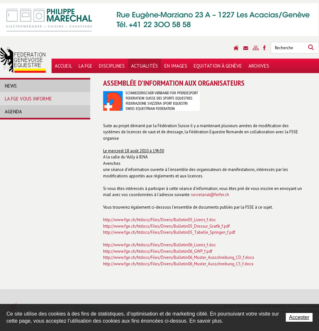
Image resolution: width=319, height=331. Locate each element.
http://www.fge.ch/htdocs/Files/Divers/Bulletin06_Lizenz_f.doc (159, 245)
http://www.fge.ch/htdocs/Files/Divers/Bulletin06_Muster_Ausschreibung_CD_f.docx (178, 257)
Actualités (144, 66)
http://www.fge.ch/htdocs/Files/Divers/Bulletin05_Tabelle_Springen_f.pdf (169, 232)
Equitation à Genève (218, 66)
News (11, 86)
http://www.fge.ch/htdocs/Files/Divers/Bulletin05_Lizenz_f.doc (159, 219)
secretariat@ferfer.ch (210, 194)
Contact (245, 48)
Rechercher (311, 47)
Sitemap (256, 48)
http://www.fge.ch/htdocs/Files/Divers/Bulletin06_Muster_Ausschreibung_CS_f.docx (178, 264)
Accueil (63, 66)
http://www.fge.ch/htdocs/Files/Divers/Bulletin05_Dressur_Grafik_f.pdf (166, 226)
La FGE (85, 66)
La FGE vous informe (28, 99)
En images (175, 66)
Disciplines (112, 66)
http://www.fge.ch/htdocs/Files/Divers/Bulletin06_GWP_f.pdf (157, 251)
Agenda (13, 112)
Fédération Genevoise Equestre (23, 60)
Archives (258, 66)
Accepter (299, 317)
